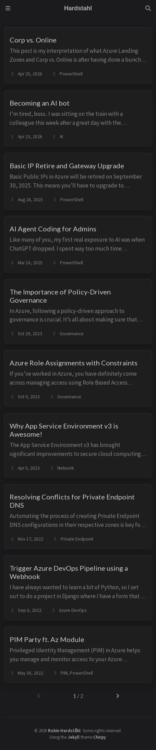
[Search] (148, 8)
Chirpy (99, 737)
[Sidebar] (8, 8)
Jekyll (74, 737)
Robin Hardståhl (64, 730)
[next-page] (117, 696)
